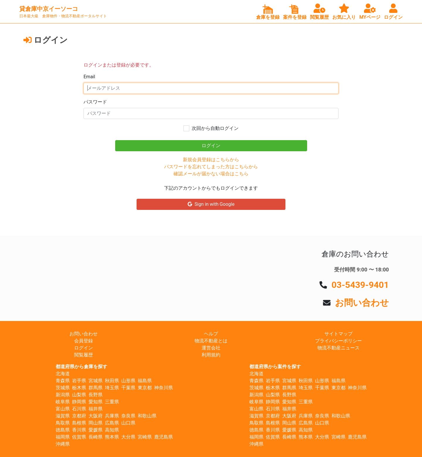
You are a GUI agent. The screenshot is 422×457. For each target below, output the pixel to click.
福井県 (96, 409)
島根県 (79, 423)
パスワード (95, 102)
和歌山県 (147, 416)
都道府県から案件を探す (275, 366)
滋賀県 (63, 416)
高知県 (112, 430)
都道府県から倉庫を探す (81, 366)
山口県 (128, 423)
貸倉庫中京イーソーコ (48, 8)
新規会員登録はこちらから (211, 159)
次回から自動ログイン (215, 128)
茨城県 (63, 387)
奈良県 (128, 416)
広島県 (112, 423)
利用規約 (211, 355)
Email (89, 76)
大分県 (128, 437)
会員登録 (83, 341)
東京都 (145, 387)
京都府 (79, 416)
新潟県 (63, 394)
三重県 (112, 402)
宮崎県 (145, 437)
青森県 (63, 380)
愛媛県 (96, 430)
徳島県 (63, 430)
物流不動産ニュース (338, 348)
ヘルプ (211, 334)
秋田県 (112, 380)
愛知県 (96, 402)
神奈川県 (163, 387)
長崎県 (96, 437)
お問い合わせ (362, 303)
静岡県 (79, 402)
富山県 (63, 409)
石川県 (79, 409)
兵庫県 (112, 416)
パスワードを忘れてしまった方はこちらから (211, 166)
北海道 (63, 373)
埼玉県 (112, 387)
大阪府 (96, 416)
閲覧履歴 (83, 355)
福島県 (145, 380)
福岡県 (63, 437)
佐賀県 (79, 437)
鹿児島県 (163, 437)
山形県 (128, 380)
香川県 (79, 430)
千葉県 (128, 387)
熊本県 (112, 437)
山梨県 (79, 394)
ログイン (83, 348)
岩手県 (79, 380)
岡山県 (96, 423)
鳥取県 (63, 423)
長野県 (96, 394)
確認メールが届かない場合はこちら (211, 173)
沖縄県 (63, 444)
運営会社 (211, 348)
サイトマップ (338, 334)
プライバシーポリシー (338, 341)
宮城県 (96, 380)
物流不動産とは (211, 341)
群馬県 (96, 387)
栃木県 (79, 387)
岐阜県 (63, 402)
